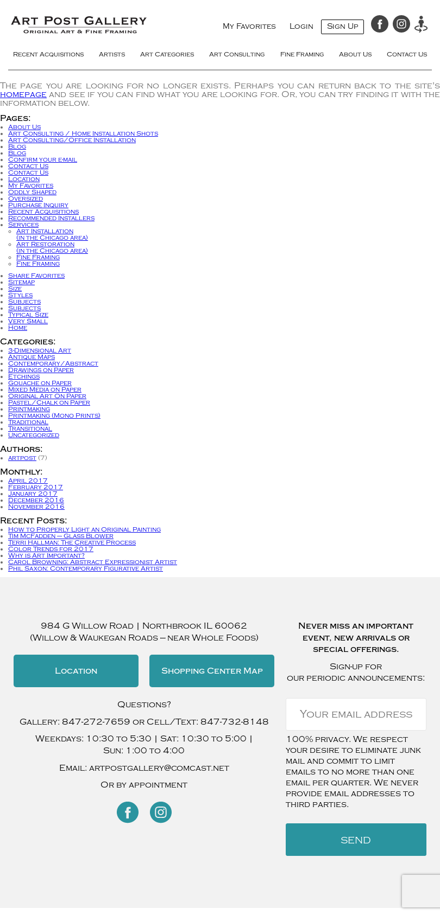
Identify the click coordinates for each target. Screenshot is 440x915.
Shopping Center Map (212, 671)
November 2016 (36, 506)
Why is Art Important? (46, 555)
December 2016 (36, 500)
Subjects (24, 301)
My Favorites (249, 26)
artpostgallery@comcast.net (159, 768)
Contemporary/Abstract (53, 363)
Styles (20, 295)
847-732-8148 (234, 722)
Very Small (28, 321)
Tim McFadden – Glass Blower (61, 536)
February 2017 (35, 487)
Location (24, 179)
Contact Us (407, 55)
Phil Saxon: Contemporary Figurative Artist (85, 568)
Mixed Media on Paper (44, 389)
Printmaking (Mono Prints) (54, 415)
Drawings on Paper (41, 370)
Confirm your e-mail (42, 159)
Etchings (24, 376)
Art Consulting (237, 55)
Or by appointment (143, 785)
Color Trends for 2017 (50, 549)
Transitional (30, 428)
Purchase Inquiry (38, 205)
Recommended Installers (51, 218)
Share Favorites (36, 275)
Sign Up (342, 26)
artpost (22, 458)
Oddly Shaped (32, 192)
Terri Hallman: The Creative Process (72, 542)
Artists (112, 55)
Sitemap (21, 282)
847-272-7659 (96, 722)
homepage (23, 94)
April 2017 (28, 480)
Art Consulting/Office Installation (72, 140)
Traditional (28, 422)
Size (15, 288)
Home (17, 327)
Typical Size (28, 314)
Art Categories (167, 55)
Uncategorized (33, 435)
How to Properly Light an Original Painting (84, 529)
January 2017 (33, 493)
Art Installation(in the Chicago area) (52, 234)
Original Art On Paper (47, 396)
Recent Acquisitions (48, 55)
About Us (355, 55)
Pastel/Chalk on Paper (49, 402)
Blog (17, 146)
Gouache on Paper (40, 383)
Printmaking (29, 409)
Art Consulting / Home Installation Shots (83, 133)
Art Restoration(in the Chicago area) (52, 247)
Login (301, 26)
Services (23, 224)
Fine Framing (302, 55)
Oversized (25, 198)
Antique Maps (31, 357)
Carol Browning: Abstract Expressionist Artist (92, 562)
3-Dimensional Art (39, 350)
